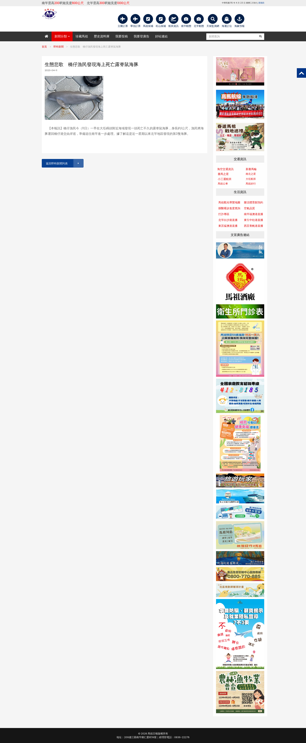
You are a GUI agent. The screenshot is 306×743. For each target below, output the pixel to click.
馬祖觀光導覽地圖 (229, 202)
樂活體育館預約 (253, 202)
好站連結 (161, 36)
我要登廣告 (141, 36)
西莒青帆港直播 (253, 226)
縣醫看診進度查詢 (229, 208)
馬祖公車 (223, 183)
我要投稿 (121, 36)
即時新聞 (58, 46)
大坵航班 (251, 179)
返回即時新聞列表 (64, 163)
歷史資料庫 (101, 36)
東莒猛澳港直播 (228, 226)
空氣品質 (249, 208)
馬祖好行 (251, 183)
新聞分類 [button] (62, 36)
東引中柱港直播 (253, 220)
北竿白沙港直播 (228, 220)
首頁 (44, 46)
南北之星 (251, 174)
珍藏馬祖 (82, 36)
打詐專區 (223, 214)
